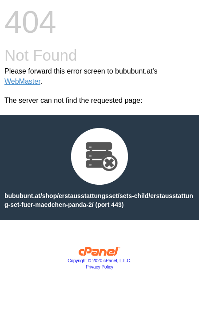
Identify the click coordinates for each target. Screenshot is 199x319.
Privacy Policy (99, 267)
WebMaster (22, 81)
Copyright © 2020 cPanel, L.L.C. (99, 260)
